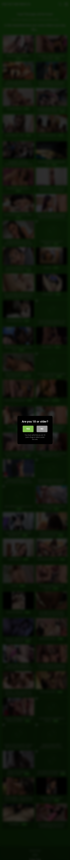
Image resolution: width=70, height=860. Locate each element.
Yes (28, 429)
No (42, 429)
